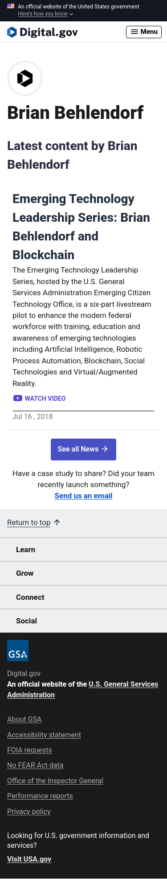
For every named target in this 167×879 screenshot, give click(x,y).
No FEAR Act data (35, 765)
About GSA (24, 719)
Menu (144, 31)
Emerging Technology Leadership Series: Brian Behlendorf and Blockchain (81, 226)
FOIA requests (29, 750)
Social (26, 620)
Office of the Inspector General (55, 781)
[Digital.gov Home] (66, 32)
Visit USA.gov (29, 859)
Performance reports (40, 796)
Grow (25, 573)
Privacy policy (29, 811)
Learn (25, 549)
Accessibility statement (44, 735)
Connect (30, 597)
